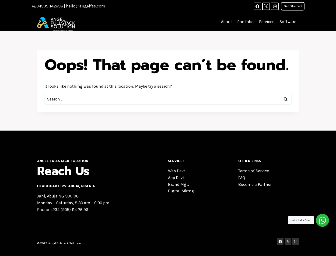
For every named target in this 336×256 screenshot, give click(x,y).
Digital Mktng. (181, 191)
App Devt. (176, 177)
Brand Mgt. (178, 184)
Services (266, 21)
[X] (266, 6)
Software (287, 21)
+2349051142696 (47, 6)
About (226, 21)
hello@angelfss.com (85, 6)
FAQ (241, 177)
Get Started (293, 6)
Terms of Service (253, 170)
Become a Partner (255, 184)
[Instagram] (274, 6)
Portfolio (245, 21)
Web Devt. (177, 170)
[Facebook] (257, 6)
